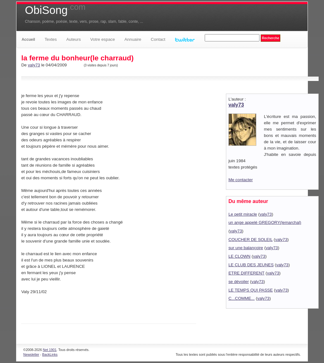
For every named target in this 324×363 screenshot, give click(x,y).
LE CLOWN (239, 256)
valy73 (34, 65)
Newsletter (31, 354)
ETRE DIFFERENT (246, 273)
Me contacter (240, 179)
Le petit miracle (242, 214)
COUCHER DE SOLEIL (250, 239)
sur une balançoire (245, 247)
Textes (51, 39)
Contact (158, 39)
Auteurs (73, 39)
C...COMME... (241, 298)
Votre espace (102, 39)
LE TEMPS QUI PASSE (250, 290)
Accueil (28, 39)
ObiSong (55, 10)
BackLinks (50, 354)
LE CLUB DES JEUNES (251, 264)
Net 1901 (49, 350)
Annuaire (132, 39)
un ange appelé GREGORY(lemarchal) (264, 222)
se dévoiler (238, 281)
